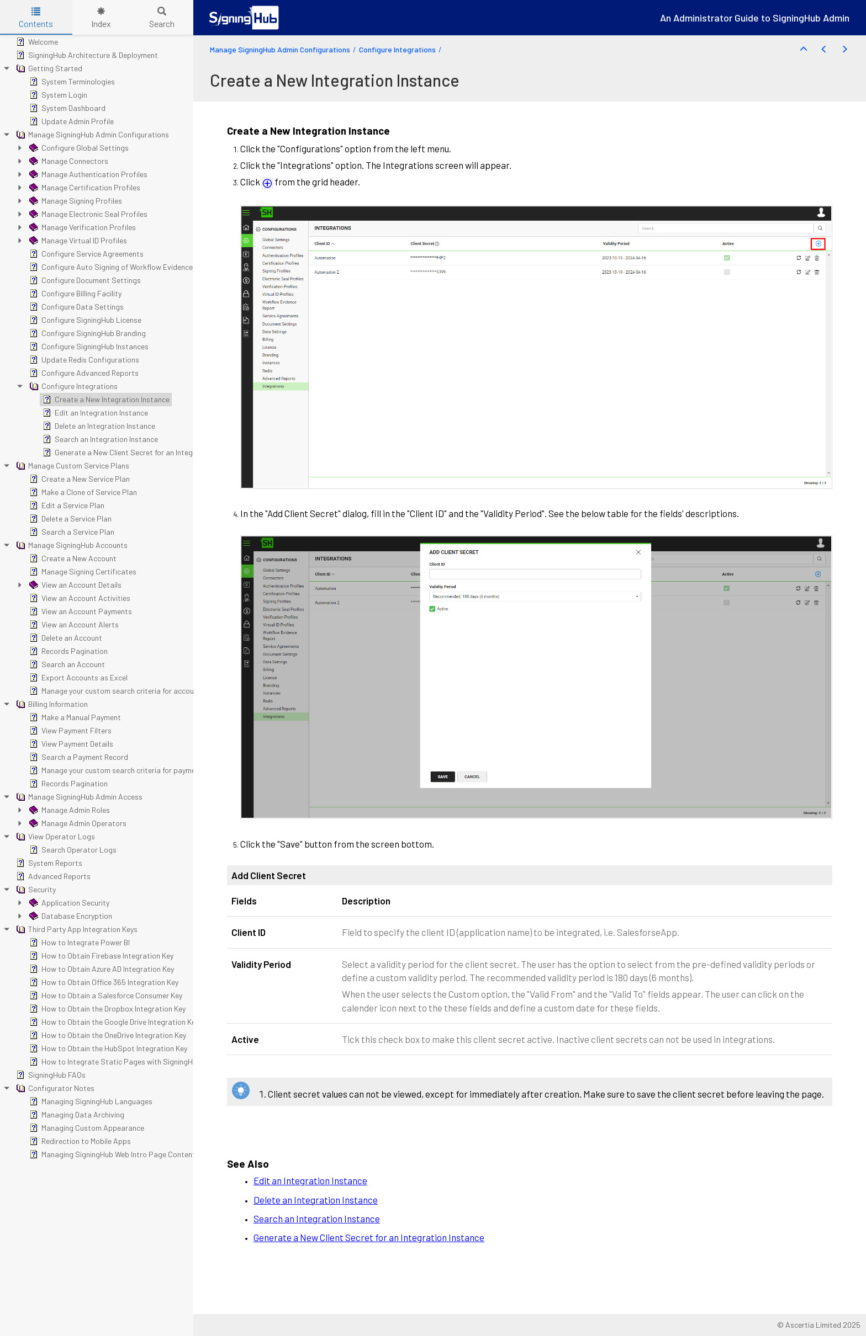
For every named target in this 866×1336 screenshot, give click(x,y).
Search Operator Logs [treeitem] (72, 849)
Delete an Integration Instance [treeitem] (97, 426)
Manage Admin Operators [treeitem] (76, 823)
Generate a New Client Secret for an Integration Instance (369, 1237)
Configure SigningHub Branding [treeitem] (86, 333)
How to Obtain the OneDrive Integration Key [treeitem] (106, 1035)
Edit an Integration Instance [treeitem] (94, 412)
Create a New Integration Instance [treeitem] (105, 399)
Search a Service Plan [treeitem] (70, 532)
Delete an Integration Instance (316, 1199)
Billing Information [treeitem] (51, 704)
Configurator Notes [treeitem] (54, 1088)
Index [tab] (101, 18)
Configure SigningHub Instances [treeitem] (88, 346)
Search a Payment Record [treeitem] (77, 757)
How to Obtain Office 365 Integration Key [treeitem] (102, 982)
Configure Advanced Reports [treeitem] (83, 373)
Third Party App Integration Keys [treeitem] (76, 929)
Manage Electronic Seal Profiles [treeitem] (87, 214)
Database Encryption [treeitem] (69, 916)
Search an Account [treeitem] (66, 664)
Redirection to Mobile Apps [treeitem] (79, 1141)
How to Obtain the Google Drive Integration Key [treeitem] (113, 1022)
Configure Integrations (397, 49)
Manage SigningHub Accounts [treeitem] (71, 545)
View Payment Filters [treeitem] (69, 730)
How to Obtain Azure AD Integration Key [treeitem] (100, 969)
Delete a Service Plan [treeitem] (69, 518)
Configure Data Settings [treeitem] (75, 306)
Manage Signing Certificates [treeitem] (81, 571)
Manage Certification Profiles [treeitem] (83, 187)
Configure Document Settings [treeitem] (84, 280)
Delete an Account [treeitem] (64, 638)
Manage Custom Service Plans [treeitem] (71, 465)
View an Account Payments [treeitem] (79, 611)
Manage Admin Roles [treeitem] (68, 810)
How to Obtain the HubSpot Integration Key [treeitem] (107, 1048)
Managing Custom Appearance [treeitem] (85, 1128)
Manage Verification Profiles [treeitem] (81, 227)
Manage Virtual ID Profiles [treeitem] (77, 240)
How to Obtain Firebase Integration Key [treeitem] (100, 955)
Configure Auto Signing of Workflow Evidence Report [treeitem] (122, 267)
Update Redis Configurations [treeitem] (83, 359)
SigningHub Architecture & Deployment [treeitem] (86, 55)
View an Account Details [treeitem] (74, 585)
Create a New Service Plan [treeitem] (78, 479)
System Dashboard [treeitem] (66, 108)
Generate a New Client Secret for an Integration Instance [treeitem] (142, 452)
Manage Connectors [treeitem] (67, 161)
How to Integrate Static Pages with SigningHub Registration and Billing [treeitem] (153, 1061)
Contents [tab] (36, 18)
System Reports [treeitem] (48, 863)
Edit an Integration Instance (310, 1180)
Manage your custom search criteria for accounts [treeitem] (116, 691)
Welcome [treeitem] (36, 42)
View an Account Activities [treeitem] (78, 598)
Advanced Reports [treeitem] (52, 876)
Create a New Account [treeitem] (72, 558)
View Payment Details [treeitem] (70, 743)
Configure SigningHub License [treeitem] (84, 320)
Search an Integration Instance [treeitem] (99, 439)
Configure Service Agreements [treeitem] (85, 253)
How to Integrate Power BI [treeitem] (78, 942)
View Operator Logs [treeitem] (54, 836)
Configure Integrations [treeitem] (72, 386)
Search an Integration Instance (317, 1218)
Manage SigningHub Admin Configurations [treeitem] (91, 134)
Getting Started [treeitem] (48, 68)
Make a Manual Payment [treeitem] (74, 717)
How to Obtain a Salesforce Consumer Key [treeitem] (104, 995)
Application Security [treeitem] (68, 902)
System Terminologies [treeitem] (71, 81)
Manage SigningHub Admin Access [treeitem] (78, 796)
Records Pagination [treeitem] (67, 651)
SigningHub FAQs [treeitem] (50, 1075)
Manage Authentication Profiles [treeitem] (87, 174)
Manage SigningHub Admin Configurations (280, 49)
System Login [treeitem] (57, 95)
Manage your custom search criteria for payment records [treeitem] (128, 770)
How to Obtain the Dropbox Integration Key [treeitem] (106, 1008)
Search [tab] (162, 18)
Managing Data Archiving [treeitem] (75, 1114)
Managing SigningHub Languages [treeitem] (89, 1101)
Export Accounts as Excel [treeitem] (77, 677)
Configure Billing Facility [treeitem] (74, 293)
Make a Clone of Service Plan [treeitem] (82, 492)
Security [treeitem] (35, 889)
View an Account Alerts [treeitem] (73, 624)
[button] (803, 49)
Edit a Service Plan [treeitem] (65, 505)
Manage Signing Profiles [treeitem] (74, 200)
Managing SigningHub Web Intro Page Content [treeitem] (111, 1154)
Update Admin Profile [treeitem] (70, 121)
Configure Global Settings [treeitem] (78, 148)
